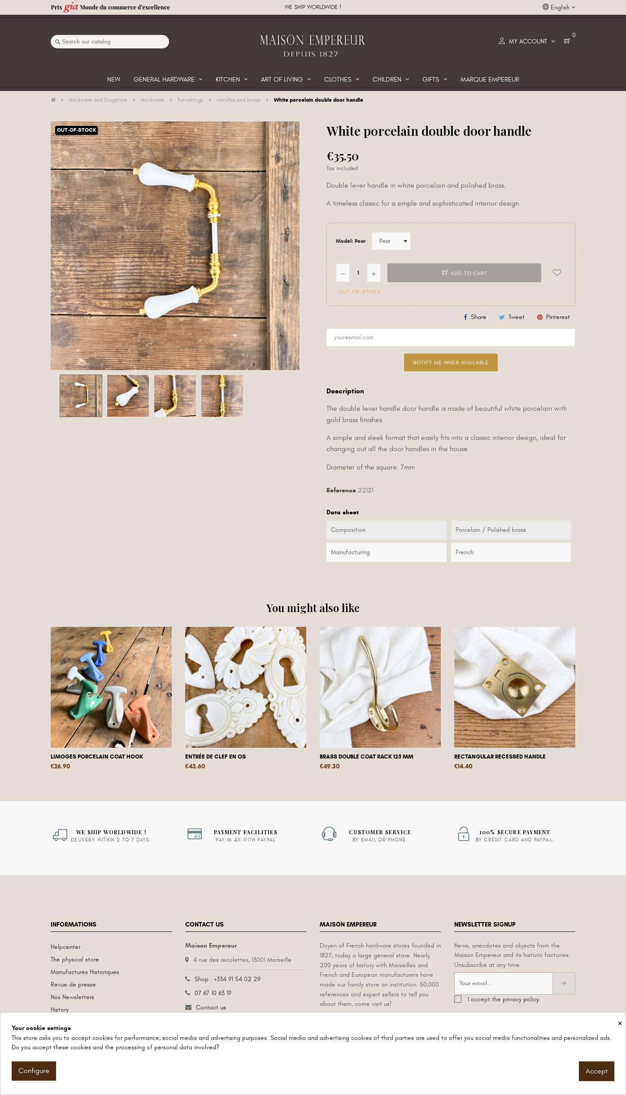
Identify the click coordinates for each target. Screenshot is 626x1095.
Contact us (211, 1007)
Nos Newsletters (72, 997)
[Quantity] (358, 273)
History (60, 1009)
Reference (341, 490)
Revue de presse (73, 984)
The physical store (75, 959)
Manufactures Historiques (85, 972)
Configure (33, 1071)
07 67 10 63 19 (213, 993)
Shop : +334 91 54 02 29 (228, 979)
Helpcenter (65, 947)
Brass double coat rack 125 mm (366, 756)
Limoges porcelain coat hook (97, 756)
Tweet (517, 317)
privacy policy (521, 999)
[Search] (110, 41)
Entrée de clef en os (215, 756)
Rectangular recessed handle (500, 756)
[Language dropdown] (559, 8)
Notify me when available (451, 362)
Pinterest (558, 317)
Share (479, 317)
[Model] (391, 241)
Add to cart (464, 273)
